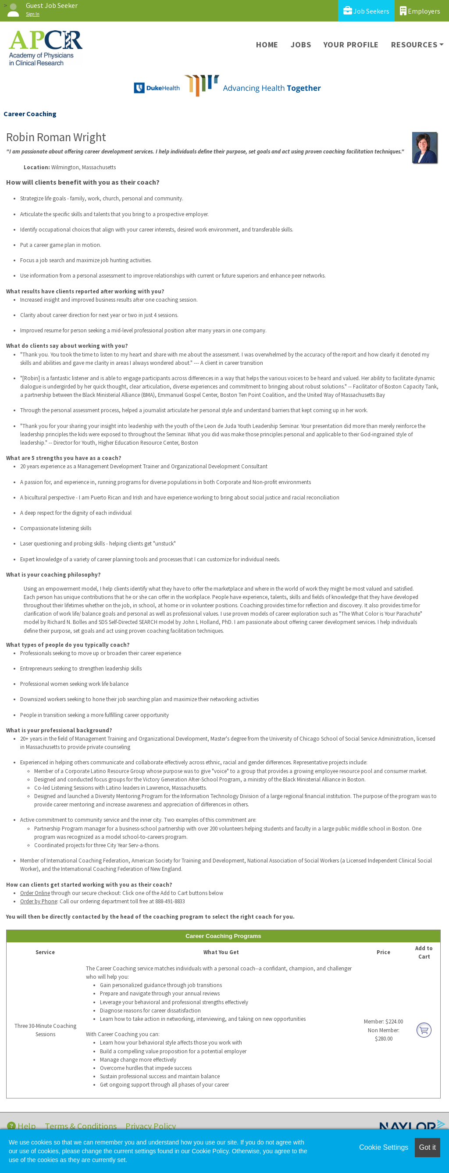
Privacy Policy (150, 1125)
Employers (420, 10)
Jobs (301, 44)
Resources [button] (414, 44)
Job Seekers (366, 10)
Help (21, 1125)
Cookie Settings (383, 1147)
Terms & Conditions (81, 1125)
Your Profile (351, 44)
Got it (427, 1147)
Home (267, 44)
